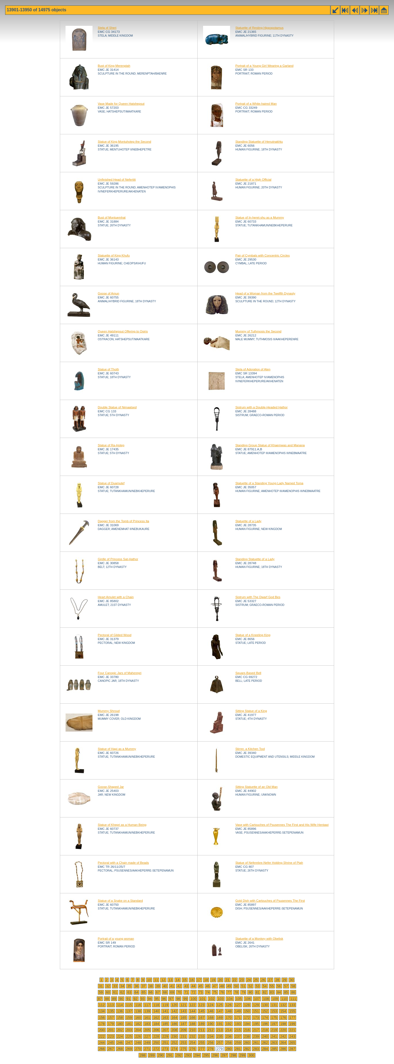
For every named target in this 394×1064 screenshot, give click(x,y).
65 (143, 992)
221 (292, 1030)
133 (292, 1005)
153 (274, 1011)
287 (292, 1049)
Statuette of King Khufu (114, 255)
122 (193, 1005)
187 (183, 1024)
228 (156, 1036)
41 (172, 986)
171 (238, 1018)
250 (156, 1043)
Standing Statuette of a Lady (255, 559)
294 (197, 1055)
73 (201, 992)
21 (227, 980)
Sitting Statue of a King (251, 710)
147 (220, 1011)
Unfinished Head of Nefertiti (117, 179)
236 (229, 1036)
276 (193, 1049)
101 (202, 999)
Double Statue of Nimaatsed (117, 407)
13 (170, 980)
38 (151, 986)
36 (136, 986)
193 (238, 1024)
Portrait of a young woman (116, 938)
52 (250, 986)
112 (102, 1005)
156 (102, 1018)
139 (147, 1011)
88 (107, 999)
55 (272, 986)
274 (174, 1049)
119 (165, 1005)
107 (257, 999)
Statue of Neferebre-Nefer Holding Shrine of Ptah (269, 862)
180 (120, 1024)
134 (102, 1011)
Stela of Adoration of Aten (252, 369)
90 (121, 999)
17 (199, 980)
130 (265, 1005)
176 (283, 1018)
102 (212, 999)
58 (293, 986)
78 (236, 992)
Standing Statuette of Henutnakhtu (259, 141)
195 (256, 1024)
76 (222, 992)
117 (147, 1005)
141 (165, 1011)
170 (229, 1018)
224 (120, 1036)
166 (193, 1018)
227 (147, 1036)
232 (193, 1036)
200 (102, 1030)
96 (164, 999)
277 (202, 1049)
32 (108, 986)
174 (265, 1018)
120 (174, 1005)
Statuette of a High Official (253, 179)
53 (257, 986)
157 (111, 1018)
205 (147, 1030)
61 (115, 992)
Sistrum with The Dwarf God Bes (257, 597)
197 (274, 1024)
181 (129, 1024)
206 (156, 1030)
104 (230, 999)
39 (158, 986)
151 (256, 1011)
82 (264, 992)
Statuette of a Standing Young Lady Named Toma (269, 483)
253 (183, 1043)
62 (122, 992)
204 (138, 1030)
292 (179, 1055)
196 (265, 1024)
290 (161, 1055)
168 (211, 1018)
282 (247, 1049)
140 (156, 1011)
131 (274, 1005)
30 (291, 980)
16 (192, 980)
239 (256, 1036)
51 (243, 986)
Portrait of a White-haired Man (256, 103)
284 (265, 1049)
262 (265, 1043)
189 (202, 1024)
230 (174, 1036)
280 (229, 1049)
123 (202, 1005)
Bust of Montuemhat (112, 217)
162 (156, 1018)
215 (238, 1030)
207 (165, 1030)
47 (215, 986)
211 (202, 1030)
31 (101, 986)
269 (129, 1049)
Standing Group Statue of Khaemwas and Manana (270, 445)
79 (243, 992)
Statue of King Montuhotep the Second (124, 141)
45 (201, 986)
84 (279, 992)
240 (265, 1036)
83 (272, 992)
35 (129, 986)
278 (211, 1049)
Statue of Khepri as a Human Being (122, 824)
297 (224, 1055)
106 (248, 999)
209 (183, 1030)
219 (274, 1030)
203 (129, 1030)
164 (174, 1018)
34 (122, 986)
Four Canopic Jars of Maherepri (120, 673)
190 (211, 1024)
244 (102, 1043)
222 (102, 1036)
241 (274, 1036)
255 (202, 1043)
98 (178, 999)
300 (251, 1055)
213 (220, 1030)
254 (193, 1043)
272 (156, 1049)
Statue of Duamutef (111, 483)
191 (220, 1024)
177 (292, 1018)
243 (292, 1036)
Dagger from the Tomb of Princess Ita (123, 521)
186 (174, 1024)
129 (256, 1005)
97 (171, 999)
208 (174, 1030)
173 (256, 1018)
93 (143, 999)
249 (147, 1043)
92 (135, 999)
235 (220, 1036)
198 (283, 1024)
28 (277, 980)
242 (283, 1036)
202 (120, 1030)
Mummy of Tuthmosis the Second (258, 331)
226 (138, 1036)
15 (185, 980)
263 (274, 1043)
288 (143, 1055)
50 (236, 986)
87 (100, 999)
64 (136, 992)
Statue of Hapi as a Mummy (117, 748)
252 (174, 1043)
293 (188, 1055)
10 (149, 980)
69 (172, 992)
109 (275, 999)
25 (256, 980)
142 (174, 1011)
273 (165, 1049)
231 (183, 1036)
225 (129, 1036)
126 (229, 1005)
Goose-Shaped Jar (111, 786)
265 (292, 1043)
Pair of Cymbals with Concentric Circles (262, 255)
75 (215, 992)
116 (138, 1005)
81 (257, 992)
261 (256, 1043)
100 (193, 999)
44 (193, 986)
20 (220, 980)
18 (206, 980)
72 (193, 992)
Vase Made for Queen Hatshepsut (121, 103)
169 (220, 1018)
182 (138, 1024)
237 (238, 1036)
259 (238, 1043)
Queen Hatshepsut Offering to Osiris (123, 331)
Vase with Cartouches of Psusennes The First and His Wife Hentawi (282, 824)
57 (286, 986)
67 (158, 992)
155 (292, 1011)
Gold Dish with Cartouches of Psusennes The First (270, 900)
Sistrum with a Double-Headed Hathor (261, 407)
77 (229, 992)
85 (286, 992)
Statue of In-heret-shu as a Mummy (259, 217)
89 (114, 999)
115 (129, 1005)
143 (183, 1011)
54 (264, 986)
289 (152, 1055)
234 (211, 1036)
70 (179, 992)
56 (279, 986)
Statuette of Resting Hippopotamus (259, 27)
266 (102, 1049)
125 (220, 1005)
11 (156, 980)
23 (242, 980)
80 (250, 992)
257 (220, 1043)
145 (202, 1011)
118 (156, 1005)
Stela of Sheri (107, 27)
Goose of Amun (108, 293)
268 (120, 1049)
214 (229, 1030)
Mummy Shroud (109, 710)
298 (233, 1055)
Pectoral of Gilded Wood (115, 635)
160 (138, 1018)
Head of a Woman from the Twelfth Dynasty (265, 293)
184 (156, 1024)
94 (150, 999)
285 (274, 1049)
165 (183, 1018)
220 (283, 1030)
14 (177, 980)
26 (263, 980)
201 (111, 1030)
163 (165, 1018)
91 (128, 999)
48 (222, 986)
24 (249, 980)
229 (165, 1036)
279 (220, 1049)
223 (111, 1036)
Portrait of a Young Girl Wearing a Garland (264, 65)
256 (211, 1043)
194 (247, 1024)
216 (247, 1030)
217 (256, 1030)
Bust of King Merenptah (114, 65)
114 (120, 1005)
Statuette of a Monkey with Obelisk (259, 938)
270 (138, 1049)
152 (265, 1011)
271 (147, 1049)
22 (235, 980)
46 (208, 986)
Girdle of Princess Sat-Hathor (118, 559)
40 (165, 986)
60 (108, 992)
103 (221, 999)
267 (111, 1049)
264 (283, 1043)
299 (242, 1055)
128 (247, 1005)
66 (151, 992)
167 (202, 1018)
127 (238, 1005)
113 (111, 1005)
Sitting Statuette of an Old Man (256, 786)
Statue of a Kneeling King (252, 635)
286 (283, 1049)
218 (265, 1030)
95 (157, 999)
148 (229, 1011)
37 (143, 986)
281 (238, 1049)
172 (247, 1018)
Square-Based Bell (248, 673)
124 (211, 1005)
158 (120, 1018)
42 (179, 986)
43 (186, 986)
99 (185, 999)
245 (111, 1043)
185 (165, 1024)
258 (229, 1043)
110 (284, 999)
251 (165, 1043)
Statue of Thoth (108, 369)
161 (147, 1018)
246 (120, 1043)
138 (138, 1011)
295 (206, 1055)
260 (247, 1043)
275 (183, 1049)
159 (129, 1018)
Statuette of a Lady (248, 521)
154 (283, 1011)
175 (274, 1018)
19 (213, 980)
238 (247, 1036)
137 (129, 1011)
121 (183, 1005)
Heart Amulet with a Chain (116, 597)
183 (147, 1024)
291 (170, 1055)
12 (163, 980)
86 (293, 992)
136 (120, 1011)
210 (193, 1030)
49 (229, 986)
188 (193, 1024)
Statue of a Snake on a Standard (120, 900)
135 (111, 1011)
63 (129, 992)
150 (247, 1011)
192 (229, 1024)
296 (215, 1055)
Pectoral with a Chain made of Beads (123, 862)
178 (102, 1024)
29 (284, 980)
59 (101, 992)
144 (193, 1011)
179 (111, 1024)
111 (293, 999)
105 (239, 999)
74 (208, 992)
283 (256, 1049)
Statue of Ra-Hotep (111, 445)
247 (129, 1043)
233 (202, 1036)
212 (211, 1030)
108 (266, 999)
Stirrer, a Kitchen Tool (250, 748)
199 (292, 1024)
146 (211, 1011)
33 (115, 986)
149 (238, 1011)
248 (138, 1043)
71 (186, 992)
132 (283, 1005)
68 (165, 992)
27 (270, 980)
